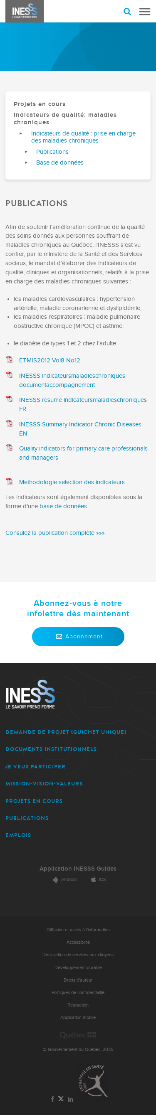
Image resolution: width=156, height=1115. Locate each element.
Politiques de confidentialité (78, 992)
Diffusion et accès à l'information (78, 930)
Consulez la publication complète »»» (55, 533)
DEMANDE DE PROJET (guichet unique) (65, 732)
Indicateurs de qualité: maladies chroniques (65, 118)
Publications (52, 151)
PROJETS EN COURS (34, 801)
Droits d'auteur (78, 980)
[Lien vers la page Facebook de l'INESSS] (52, 1099)
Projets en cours (40, 104)
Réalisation (78, 1005)
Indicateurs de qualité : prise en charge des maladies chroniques (83, 137)
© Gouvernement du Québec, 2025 (78, 1049)
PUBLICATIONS (27, 818)
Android (64, 879)
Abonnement (78, 636)
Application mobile (78, 1017)
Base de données (60, 162)
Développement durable (78, 967)
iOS (97, 879)
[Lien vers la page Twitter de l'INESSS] (61, 1099)
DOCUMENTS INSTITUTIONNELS (51, 749)
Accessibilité (78, 942)
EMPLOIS (18, 835)
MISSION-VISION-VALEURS (44, 784)
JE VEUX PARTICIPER (35, 766)
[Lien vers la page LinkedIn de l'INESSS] (70, 1099)
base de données (63, 506)
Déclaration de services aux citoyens (78, 954)
